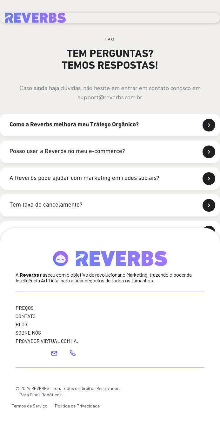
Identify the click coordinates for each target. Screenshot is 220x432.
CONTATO (26, 316)
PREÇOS (25, 307)
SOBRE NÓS (28, 332)
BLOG (21, 324)
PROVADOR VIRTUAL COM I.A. (47, 340)
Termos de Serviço (29, 405)
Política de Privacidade (77, 405)
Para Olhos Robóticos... (41, 394)
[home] (35, 16)
